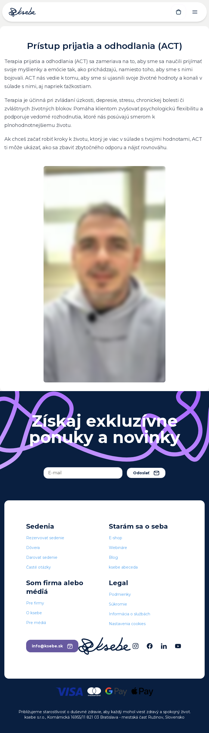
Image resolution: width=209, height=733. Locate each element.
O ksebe (34, 612)
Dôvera (33, 547)
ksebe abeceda (123, 567)
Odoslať (146, 472)
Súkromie (118, 604)
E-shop (115, 537)
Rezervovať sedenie (45, 537)
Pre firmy (35, 603)
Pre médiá (36, 622)
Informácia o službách (129, 614)
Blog (113, 557)
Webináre (118, 547)
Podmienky (120, 594)
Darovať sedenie (41, 557)
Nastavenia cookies (127, 623)
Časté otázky (38, 567)
